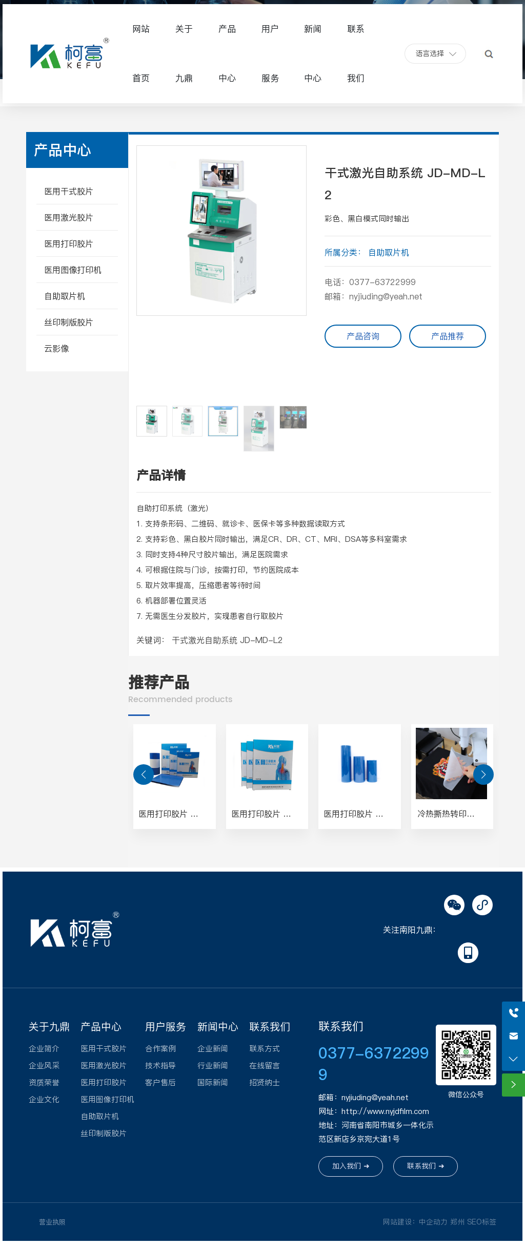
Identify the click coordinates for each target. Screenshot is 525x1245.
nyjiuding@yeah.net (385, 296)
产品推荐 (447, 336)
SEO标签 (481, 1222)
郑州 (457, 1222)
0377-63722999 (382, 282)
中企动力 (433, 1222)
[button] (294, 272)
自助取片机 (388, 252)
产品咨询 (363, 336)
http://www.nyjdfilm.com (385, 1111)
